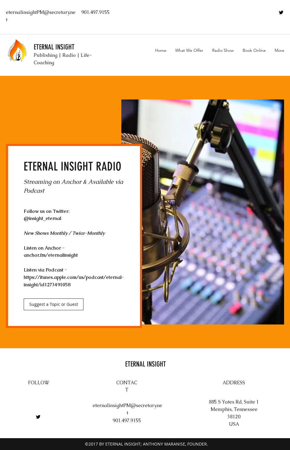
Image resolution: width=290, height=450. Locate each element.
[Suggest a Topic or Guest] (53, 304)
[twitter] (281, 12)
